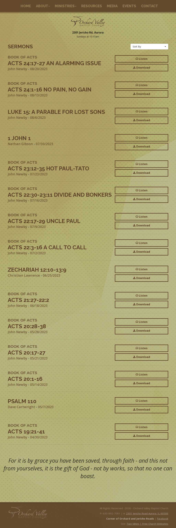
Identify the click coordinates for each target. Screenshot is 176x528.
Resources (91, 6)
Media (112, 6)
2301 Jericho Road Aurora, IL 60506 (147, 513)
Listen (141, 59)
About (43, 6)
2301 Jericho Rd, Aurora (88, 32)
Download (141, 67)
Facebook (162, 518)
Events (129, 6)
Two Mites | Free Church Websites (147, 523)
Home (26, 6)
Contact (149, 6)
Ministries (65, 6)
